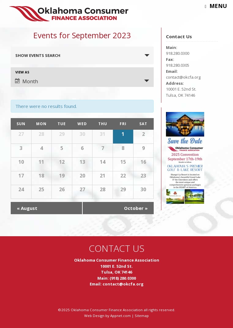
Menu (216, 5)
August (27, 208)
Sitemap (142, 315)
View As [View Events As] (22, 72)
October (136, 208)
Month (26, 81)
